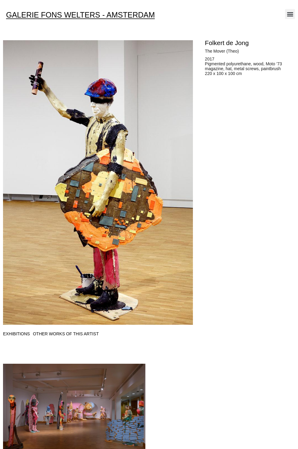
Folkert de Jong (227, 42)
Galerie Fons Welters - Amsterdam (80, 15)
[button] (290, 14)
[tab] (16, 334)
